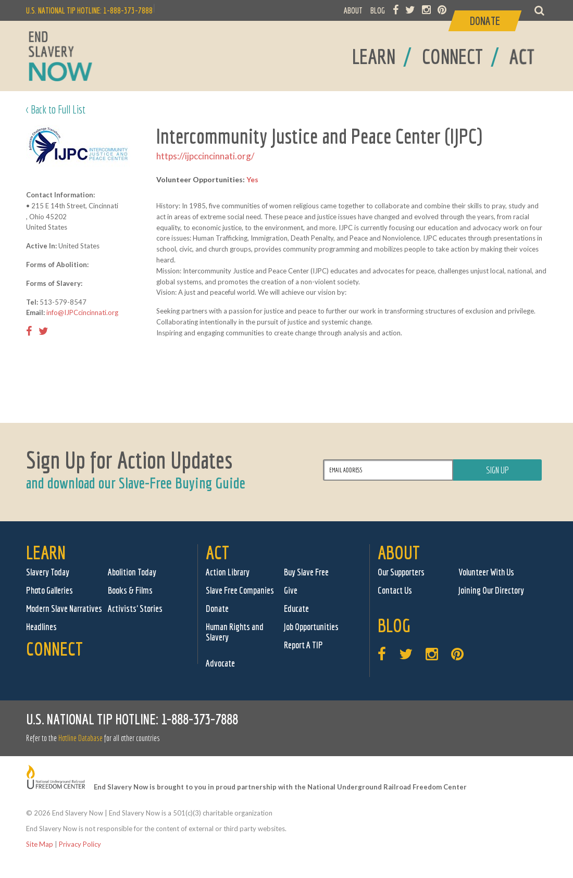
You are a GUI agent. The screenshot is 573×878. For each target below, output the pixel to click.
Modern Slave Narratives (64, 608)
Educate (296, 608)
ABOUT (353, 10)
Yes (252, 179)
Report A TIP (303, 644)
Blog (394, 625)
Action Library (228, 572)
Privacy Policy (80, 844)
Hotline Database (80, 738)
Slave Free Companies (240, 590)
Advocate (220, 663)
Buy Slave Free (306, 572)
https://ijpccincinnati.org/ (205, 155)
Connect (54, 648)
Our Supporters (401, 572)
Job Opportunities (311, 626)
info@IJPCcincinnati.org (82, 312)
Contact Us (395, 590)
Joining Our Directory (491, 590)
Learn (46, 552)
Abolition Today (132, 572)
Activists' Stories (135, 608)
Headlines (41, 626)
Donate (217, 608)
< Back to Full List (55, 109)
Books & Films (130, 590)
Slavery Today (47, 572)
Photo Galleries (49, 590)
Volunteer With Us (486, 572)
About (399, 552)
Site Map (39, 844)
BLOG (377, 10)
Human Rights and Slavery (235, 632)
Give (290, 590)
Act (217, 552)
